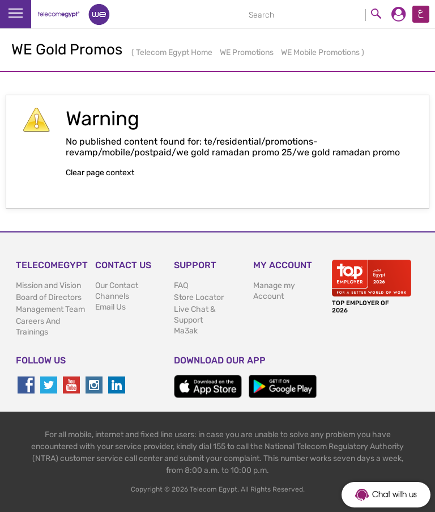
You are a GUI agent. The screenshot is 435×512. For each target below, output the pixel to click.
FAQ (181, 285)
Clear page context (100, 172)
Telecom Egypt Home (175, 52)
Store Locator (199, 297)
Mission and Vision (48, 285)
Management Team (50, 309)
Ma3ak (186, 331)
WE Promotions (247, 52)
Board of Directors (49, 297)
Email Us (110, 307)
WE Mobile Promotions (321, 52)
